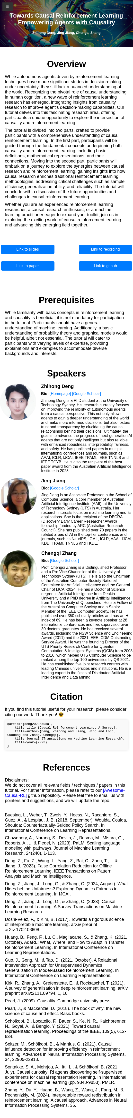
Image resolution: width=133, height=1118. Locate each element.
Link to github (105, 266)
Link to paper (27, 266)
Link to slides (27, 249)
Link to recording (105, 249)
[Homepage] (60, 394)
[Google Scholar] (86, 394)
